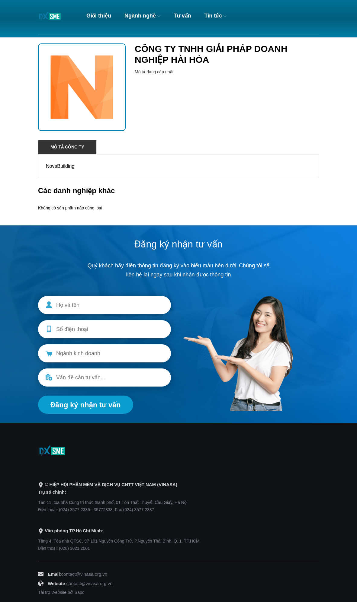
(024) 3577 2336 (74, 509)
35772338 (103, 509)
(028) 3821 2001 (74, 548)
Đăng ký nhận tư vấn (85, 405)
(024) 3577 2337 (138, 509)
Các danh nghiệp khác (76, 190)
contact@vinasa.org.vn (84, 574)
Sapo (80, 592)
